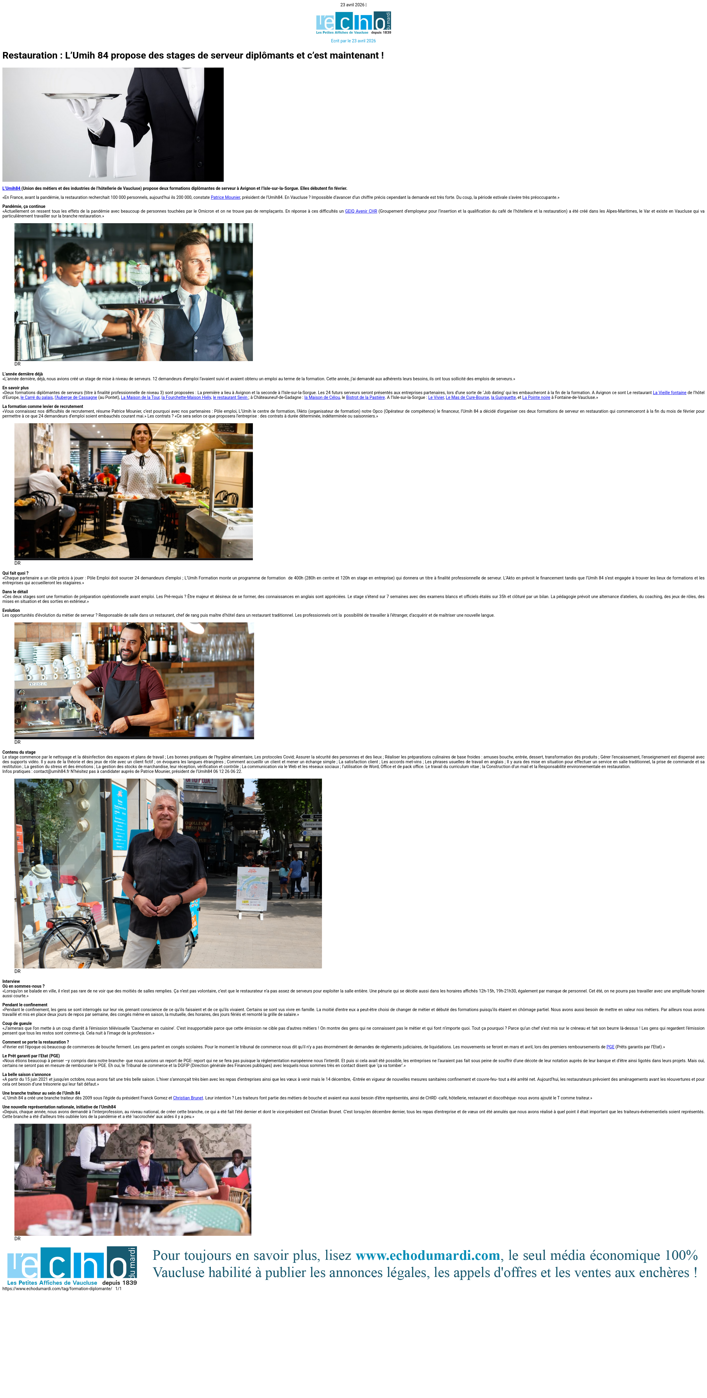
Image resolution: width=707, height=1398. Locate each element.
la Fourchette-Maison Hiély (186, 397)
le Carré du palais (36, 397)
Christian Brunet (188, 1098)
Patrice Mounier (225, 197)
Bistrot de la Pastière (365, 397)
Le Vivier (436, 397)
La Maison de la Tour (140, 397)
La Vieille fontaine (670, 392)
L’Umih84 (11, 188)
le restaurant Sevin (230, 397)
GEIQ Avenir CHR (361, 211)
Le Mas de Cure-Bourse (467, 397)
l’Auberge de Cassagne (76, 397)
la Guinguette (503, 397)
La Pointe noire (536, 397)
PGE (610, 1046)
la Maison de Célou (322, 397)
